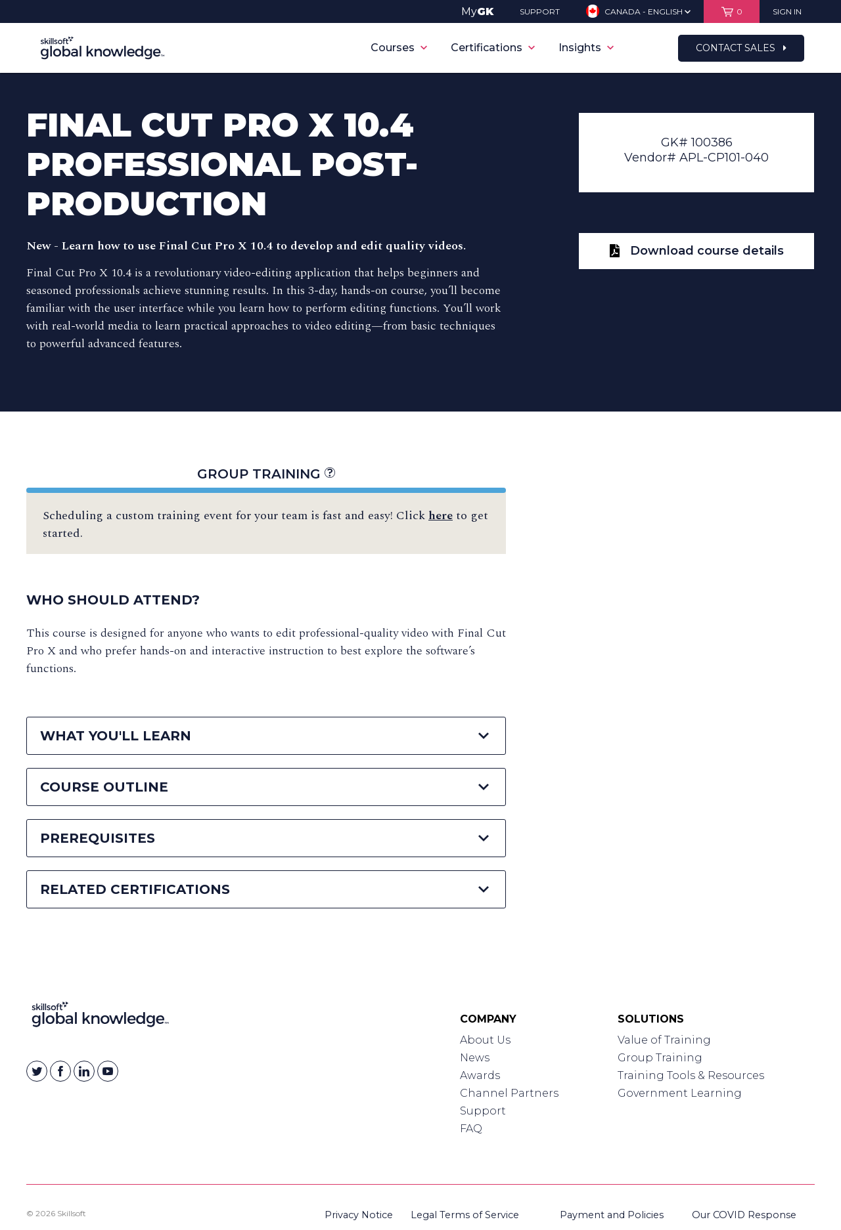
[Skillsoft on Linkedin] (84, 1071)
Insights (586, 47)
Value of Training (664, 1040)
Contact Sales (741, 48)
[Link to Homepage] (100, 1017)
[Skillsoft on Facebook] (60, 1071)
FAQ (471, 1128)
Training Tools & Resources (691, 1075)
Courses (399, 47)
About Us (485, 1040)
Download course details (697, 251)
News (474, 1057)
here (440, 515)
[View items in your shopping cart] (732, 11)
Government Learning (680, 1093)
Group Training (266, 474)
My (477, 11)
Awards (480, 1075)
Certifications (493, 47)
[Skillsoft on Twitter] (36, 1071)
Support (483, 1111)
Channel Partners (509, 1093)
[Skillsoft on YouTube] (107, 1071)
